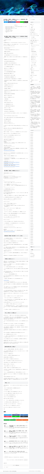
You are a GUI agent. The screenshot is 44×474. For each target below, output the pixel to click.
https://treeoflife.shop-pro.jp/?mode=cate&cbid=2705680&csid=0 (11, 163)
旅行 (35, 78)
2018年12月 (31, 186)
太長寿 (35, 67)
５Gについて (35, 73)
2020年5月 (31, 159)
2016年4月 (31, 237)
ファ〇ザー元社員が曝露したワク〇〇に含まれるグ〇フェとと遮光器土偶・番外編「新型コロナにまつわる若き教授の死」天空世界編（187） (35, 97)
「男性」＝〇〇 (7, 33)
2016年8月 (31, 231)
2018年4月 (31, 199)
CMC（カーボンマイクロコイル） (35, 45)
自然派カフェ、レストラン (35, 80)
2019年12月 (31, 167)
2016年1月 (31, 242)
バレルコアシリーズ (36, 53)
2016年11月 (31, 226)
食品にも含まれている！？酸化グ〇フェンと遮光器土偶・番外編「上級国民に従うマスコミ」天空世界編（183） (35, 115)
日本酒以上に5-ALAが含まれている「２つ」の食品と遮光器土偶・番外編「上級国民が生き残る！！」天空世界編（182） (35, 119)
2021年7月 (31, 137)
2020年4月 (31, 161)
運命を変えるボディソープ (35, 56)
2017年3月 (31, 220)
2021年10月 (31, 132)
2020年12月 (31, 148)
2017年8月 (31, 212)
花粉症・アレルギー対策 (35, 75)
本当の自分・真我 (35, 29)
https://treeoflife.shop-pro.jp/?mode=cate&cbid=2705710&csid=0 (11, 165)
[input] (35, 19)
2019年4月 (31, 180)
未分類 (35, 81)
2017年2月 (31, 221)
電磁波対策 (35, 72)
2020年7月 (31, 156)
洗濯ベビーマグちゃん (35, 65)
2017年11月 (31, 207)
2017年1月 (31, 223)
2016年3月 (31, 239)
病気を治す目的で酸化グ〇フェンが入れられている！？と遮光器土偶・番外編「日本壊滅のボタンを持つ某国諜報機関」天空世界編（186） (35, 102)
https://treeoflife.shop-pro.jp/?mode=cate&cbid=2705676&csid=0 (11, 167)
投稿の (31, 253)
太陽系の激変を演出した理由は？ (9, 32)
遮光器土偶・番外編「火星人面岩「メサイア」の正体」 (11, 29)
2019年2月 (31, 183)
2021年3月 (31, 143)
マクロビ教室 (35, 37)
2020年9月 (31, 153)
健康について (35, 24)
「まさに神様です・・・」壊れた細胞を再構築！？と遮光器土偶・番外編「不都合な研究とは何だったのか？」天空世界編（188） (35, 88)
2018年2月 (31, 202)
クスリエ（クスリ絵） (36, 54)
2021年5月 (31, 140)
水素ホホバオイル (35, 59)
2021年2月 (31, 145)
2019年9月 (31, 172)
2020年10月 (31, 151)
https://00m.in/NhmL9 (6, 281)
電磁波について (35, 69)
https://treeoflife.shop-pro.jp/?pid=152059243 (9, 232)
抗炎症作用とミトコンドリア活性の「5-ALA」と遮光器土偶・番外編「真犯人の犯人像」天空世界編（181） (35, 126)
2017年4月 (31, 218)
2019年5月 (31, 178)
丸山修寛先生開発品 (35, 51)
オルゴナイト (35, 48)
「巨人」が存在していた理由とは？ (9, 31)
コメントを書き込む (16, 467)
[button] (40, 19)
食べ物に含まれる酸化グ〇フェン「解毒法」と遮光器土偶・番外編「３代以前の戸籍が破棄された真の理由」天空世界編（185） (35, 106)
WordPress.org (32, 256)
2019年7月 (31, 175)
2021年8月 (31, 135)
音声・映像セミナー (35, 32)
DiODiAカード (35, 49)
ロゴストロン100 (36, 62)
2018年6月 (31, 196)
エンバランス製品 (35, 64)
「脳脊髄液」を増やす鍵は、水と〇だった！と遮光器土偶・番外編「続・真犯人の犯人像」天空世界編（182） (35, 123)
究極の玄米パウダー (35, 57)
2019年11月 (31, 169)
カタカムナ (35, 76)
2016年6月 (31, 234)
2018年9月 (31, 191)
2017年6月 (31, 215)
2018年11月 (31, 188)
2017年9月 (31, 210)
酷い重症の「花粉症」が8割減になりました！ (10, 28)
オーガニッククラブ (35, 38)
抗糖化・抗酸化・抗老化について (35, 40)
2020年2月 (31, 164)
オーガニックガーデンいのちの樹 (35, 35)
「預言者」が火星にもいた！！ (8, 30)
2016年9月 (31, 229)
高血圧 (35, 27)
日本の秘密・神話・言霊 (35, 41)
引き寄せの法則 (35, 30)
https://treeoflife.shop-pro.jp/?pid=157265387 (9, 151)
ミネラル (35, 26)
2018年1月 (31, 204)
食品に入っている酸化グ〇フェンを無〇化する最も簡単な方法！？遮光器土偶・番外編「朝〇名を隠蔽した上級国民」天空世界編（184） (35, 111)
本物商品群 (35, 43)
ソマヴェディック (35, 46)
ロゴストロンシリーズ (35, 61)
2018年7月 (31, 194)
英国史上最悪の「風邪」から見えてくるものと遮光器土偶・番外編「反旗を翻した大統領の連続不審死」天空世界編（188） (35, 93)
